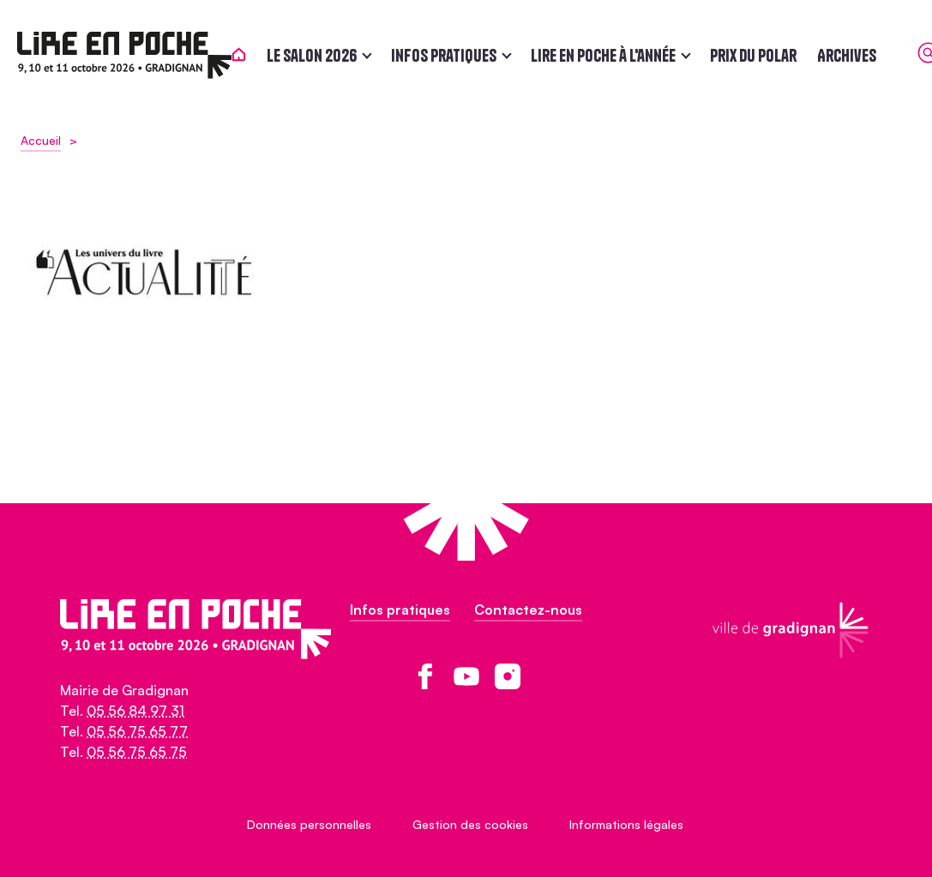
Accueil (41, 140)
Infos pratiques (447, 55)
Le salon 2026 (315, 55)
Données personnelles (309, 824)
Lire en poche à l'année (606, 55)
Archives (850, 55)
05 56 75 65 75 (137, 751)
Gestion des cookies (470, 824)
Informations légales (626, 824)
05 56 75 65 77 (137, 731)
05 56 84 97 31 (135, 710)
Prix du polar (756, 55)
